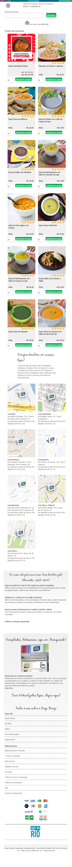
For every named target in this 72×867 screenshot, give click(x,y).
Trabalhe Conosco (11, 766)
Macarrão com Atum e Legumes (51, 66)
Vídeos (7, 729)
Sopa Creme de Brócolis (48, 225)
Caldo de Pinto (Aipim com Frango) (18, 226)
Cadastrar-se (35, 6)
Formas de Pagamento (13, 793)
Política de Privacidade (13, 782)
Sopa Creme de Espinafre (18, 331)
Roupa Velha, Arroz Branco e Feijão (50, 279)
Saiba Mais (9, 688)
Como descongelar (12, 734)
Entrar (25, 6)
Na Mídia (8, 723)
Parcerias (8, 772)
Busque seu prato (11, 12)
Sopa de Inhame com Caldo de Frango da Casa (50, 120)
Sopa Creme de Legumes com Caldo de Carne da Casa (50, 332)
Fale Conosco (10, 761)
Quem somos (10, 718)
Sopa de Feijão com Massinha (19, 172)
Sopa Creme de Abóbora (17, 119)
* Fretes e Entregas (12, 756)
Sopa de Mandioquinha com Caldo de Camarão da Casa (49, 173)
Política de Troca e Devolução (16, 777)
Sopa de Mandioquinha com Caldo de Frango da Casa (19, 279)
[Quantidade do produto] (11, 80)
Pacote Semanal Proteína (18, 66)
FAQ (6, 788)
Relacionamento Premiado (15, 750)
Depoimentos (10, 739)
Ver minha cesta (33, 24)
